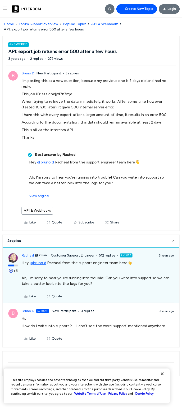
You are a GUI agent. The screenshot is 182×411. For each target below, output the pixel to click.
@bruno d (45, 162)
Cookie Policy (144, 394)
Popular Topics (74, 24)
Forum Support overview (38, 24)
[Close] (162, 373)
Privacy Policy (117, 394)
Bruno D (28, 73)
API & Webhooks (104, 24)
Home (9, 24)
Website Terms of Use (90, 394)
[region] (87, 385)
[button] (5, 10)
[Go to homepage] (26, 9)
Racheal (28, 255)
